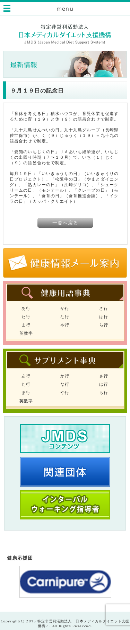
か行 (64, 308)
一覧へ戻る (65, 222)
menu (65, 8)
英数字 (26, 333)
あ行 (26, 308)
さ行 (103, 308)
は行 (103, 317)
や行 (64, 325)
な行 (64, 317)
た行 (26, 317)
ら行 (103, 325)
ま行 (26, 325)
